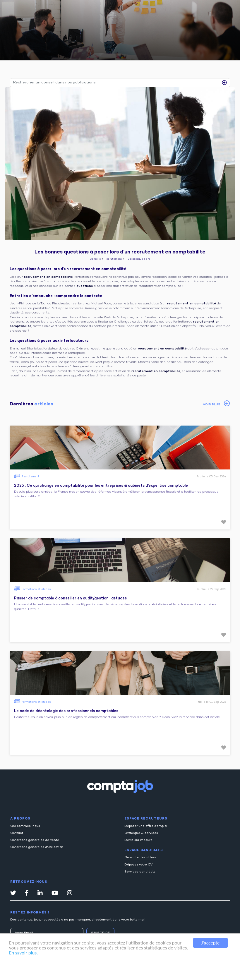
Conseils (95, 259)
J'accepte (210, 943)
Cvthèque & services (141, 833)
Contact (16, 833)
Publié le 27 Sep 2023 (211, 589)
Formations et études (36, 589)
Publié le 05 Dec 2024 (211, 476)
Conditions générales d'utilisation (36, 847)
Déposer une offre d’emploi (145, 826)
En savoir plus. (23, 953)
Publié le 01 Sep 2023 (211, 702)
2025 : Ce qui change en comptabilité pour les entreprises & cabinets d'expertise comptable (101, 486)
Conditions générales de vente (34, 840)
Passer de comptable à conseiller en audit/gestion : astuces (70, 598)
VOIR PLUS (211, 405)
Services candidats (139, 872)
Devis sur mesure (138, 840)
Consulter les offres (140, 857)
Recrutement (113, 259)
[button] (223, 522)
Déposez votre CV (138, 865)
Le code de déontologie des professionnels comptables (66, 711)
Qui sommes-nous (25, 826)
